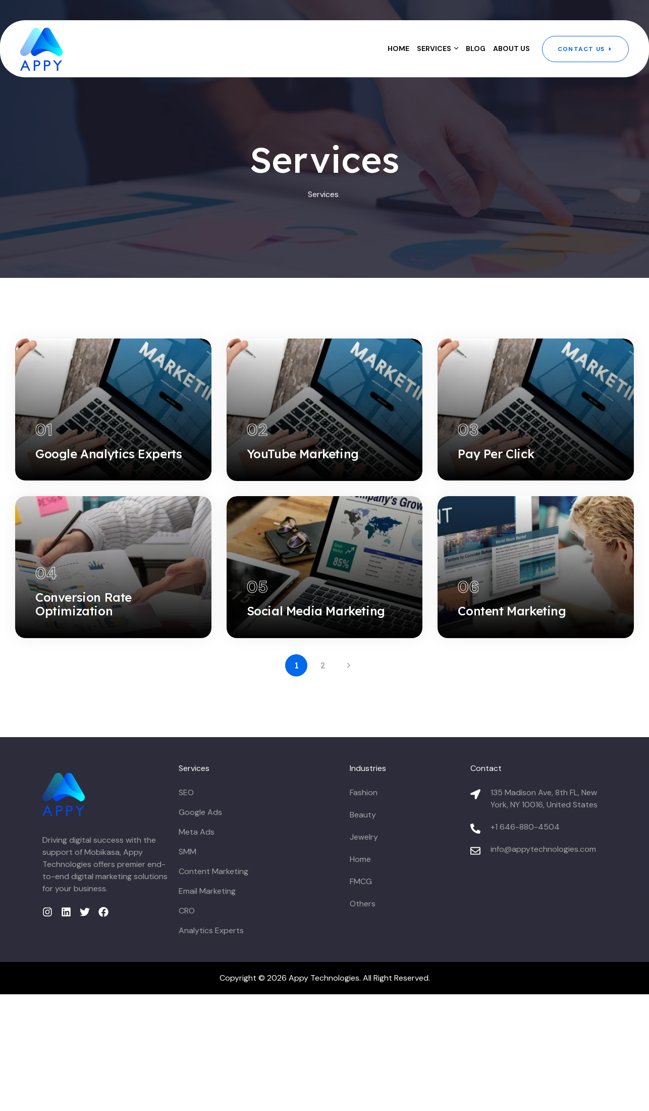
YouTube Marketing (303, 493)
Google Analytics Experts (108, 493)
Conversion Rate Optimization (83, 684)
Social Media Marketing (316, 691)
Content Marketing (512, 691)
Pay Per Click (496, 493)
